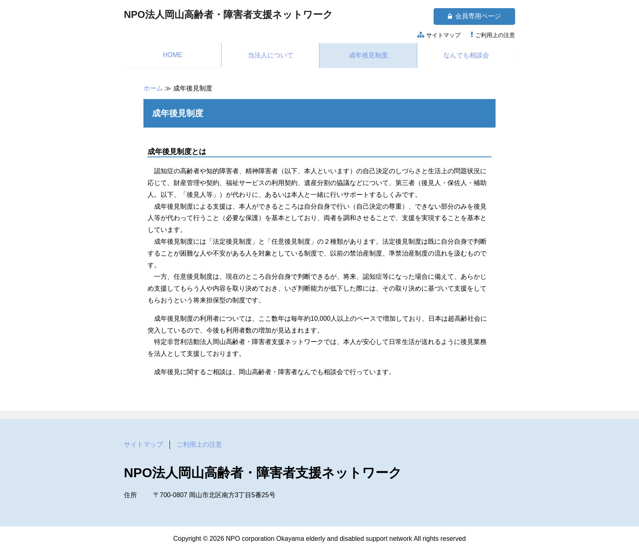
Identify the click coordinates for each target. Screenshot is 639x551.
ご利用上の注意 (495, 35)
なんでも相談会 (466, 55)
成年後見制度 (368, 55)
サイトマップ (443, 35)
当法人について (270, 55)
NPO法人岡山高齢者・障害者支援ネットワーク (228, 14)
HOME (173, 54)
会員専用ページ (474, 16)
